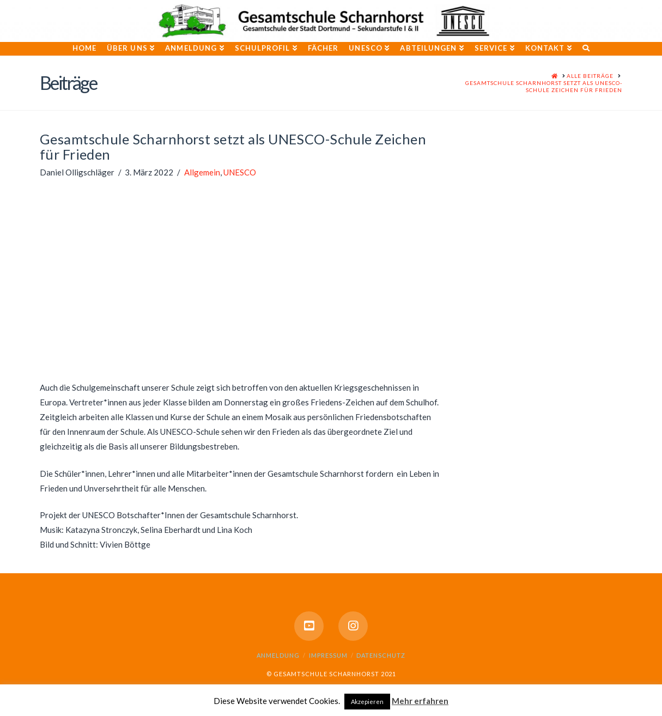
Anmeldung (278, 655)
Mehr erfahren (420, 701)
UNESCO (239, 172)
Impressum (328, 655)
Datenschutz (380, 655)
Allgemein (202, 172)
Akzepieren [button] (367, 701)
